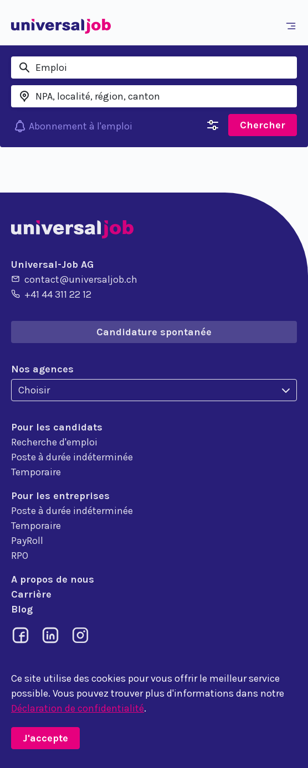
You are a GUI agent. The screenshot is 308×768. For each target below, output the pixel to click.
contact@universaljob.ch (74, 279)
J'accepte (45, 738)
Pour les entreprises (60, 496)
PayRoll (27, 541)
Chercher (262, 125)
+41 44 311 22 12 (51, 293)
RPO (19, 555)
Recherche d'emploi (54, 442)
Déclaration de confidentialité (77, 708)
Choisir (34, 390)
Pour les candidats (56, 427)
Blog (22, 609)
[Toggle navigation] (293, 26)
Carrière (31, 594)
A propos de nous (52, 579)
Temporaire (36, 472)
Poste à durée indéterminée (72, 457)
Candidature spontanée (154, 332)
